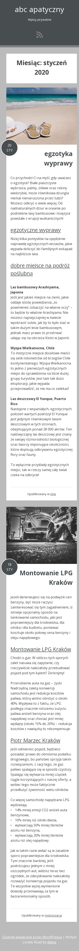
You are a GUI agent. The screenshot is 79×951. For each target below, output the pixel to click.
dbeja (51, 942)
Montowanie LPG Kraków (41, 649)
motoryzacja (53, 915)
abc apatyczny (39, 9)
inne (53, 494)
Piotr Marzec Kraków (35, 740)
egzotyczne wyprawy (36, 229)
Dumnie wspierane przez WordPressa (32, 937)
